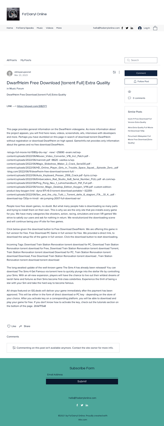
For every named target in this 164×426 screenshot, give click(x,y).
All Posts (12, 60)
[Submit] (82, 381)
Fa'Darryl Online (34, 14)
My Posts (26, 60)
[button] (155, 28)
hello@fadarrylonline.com (106, 28)
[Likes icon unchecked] (9, 326)
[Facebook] (122, 28)
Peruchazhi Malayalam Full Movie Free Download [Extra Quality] (140, 139)
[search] (141, 60)
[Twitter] (127, 28)
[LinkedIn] (131, 28)
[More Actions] (117, 72)
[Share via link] (24, 326)
